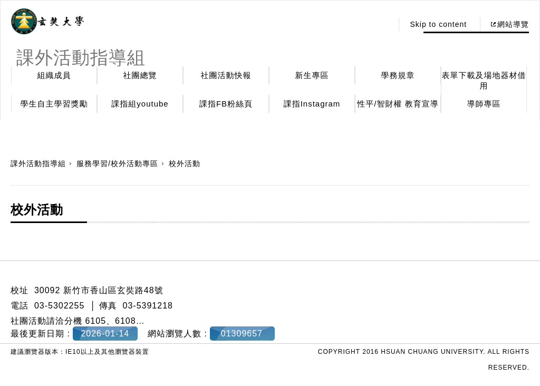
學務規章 (398, 75)
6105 (95, 320)
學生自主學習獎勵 (54, 103)
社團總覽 (140, 75)
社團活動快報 (226, 75)
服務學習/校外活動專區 (117, 163)
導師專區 (484, 103)
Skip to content (438, 24)
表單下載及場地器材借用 (484, 80)
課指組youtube (139, 103)
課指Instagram (312, 103)
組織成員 (54, 75)
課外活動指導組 (38, 163)
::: (382, 24)
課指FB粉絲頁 (226, 103)
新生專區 (312, 75)
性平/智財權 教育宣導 (397, 103)
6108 (125, 320)
